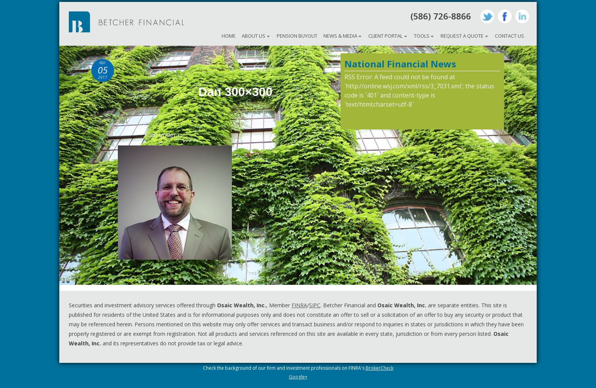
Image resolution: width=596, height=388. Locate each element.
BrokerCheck (379, 368)
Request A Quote (462, 35)
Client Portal (385, 35)
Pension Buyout (297, 35)
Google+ (298, 377)
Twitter (487, 16)
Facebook (505, 16)
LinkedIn (522, 16)
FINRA (299, 305)
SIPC (314, 305)
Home (229, 35)
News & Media (340, 35)
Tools (422, 35)
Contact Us (509, 35)
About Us (253, 35)
